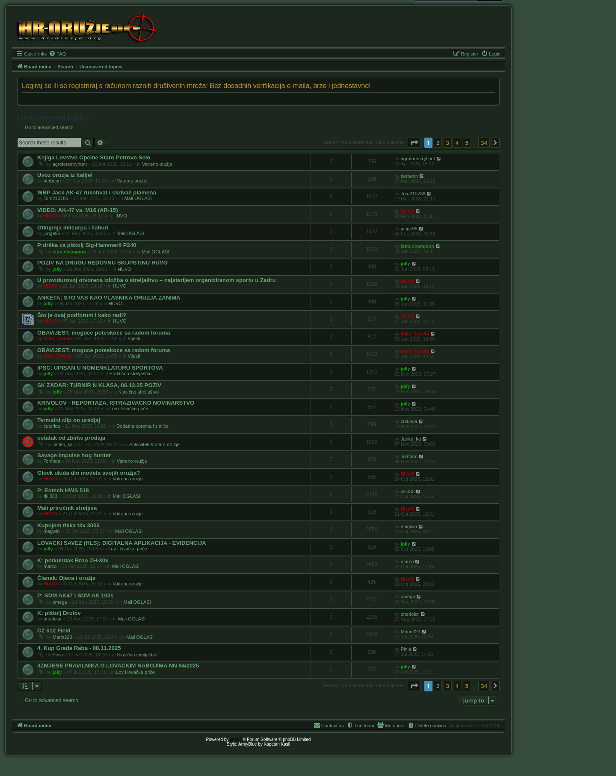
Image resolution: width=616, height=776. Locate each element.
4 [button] (457, 143)
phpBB (236, 739)
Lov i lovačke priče (129, 408)
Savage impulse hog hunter (74, 455)
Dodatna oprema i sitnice (142, 426)
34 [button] (484, 143)
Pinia (58, 654)
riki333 (50, 496)
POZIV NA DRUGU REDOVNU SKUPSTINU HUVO (102, 262)
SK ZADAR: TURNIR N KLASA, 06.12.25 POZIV (99, 385)
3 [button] (447, 143)
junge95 (52, 233)
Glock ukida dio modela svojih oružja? (88, 473)
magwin (52, 531)
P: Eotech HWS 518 (63, 490)
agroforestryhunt (70, 164)
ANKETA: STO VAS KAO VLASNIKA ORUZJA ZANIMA (109, 297)
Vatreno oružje (157, 164)
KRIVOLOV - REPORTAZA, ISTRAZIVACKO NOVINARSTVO (115, 403)
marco (50, 566)
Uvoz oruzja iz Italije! (65, 175)
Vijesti (133, 338)
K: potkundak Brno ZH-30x (72, 560)
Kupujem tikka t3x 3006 (68, 525)
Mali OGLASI (138, 198)
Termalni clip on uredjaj (68, 420)
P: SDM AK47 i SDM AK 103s (75, 595)
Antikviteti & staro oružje (154, 444)
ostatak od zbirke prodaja (71, 438)
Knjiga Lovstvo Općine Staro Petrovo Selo (94, 157)
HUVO (50, 215)
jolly (57, 269)
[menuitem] (57, 54)
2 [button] (437, 143)
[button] (414, 143)
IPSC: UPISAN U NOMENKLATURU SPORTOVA (100, 367)
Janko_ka (63, 444)
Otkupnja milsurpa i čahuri (72, 227)
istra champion (69, 251)
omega (60, 602)
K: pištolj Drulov (59, 613)
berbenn (52, 180)
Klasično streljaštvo (138, 391)
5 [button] (466, 143)
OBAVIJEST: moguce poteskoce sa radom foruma (103, 332)
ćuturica (52, 426)
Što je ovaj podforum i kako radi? (81, 315)
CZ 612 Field (54, 630)
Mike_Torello (58, 338)
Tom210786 (56, 198)
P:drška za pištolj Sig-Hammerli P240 (86, 245)
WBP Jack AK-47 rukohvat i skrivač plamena (96, 192)
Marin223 (62, 637)
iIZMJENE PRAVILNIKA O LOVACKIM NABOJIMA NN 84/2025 (118, 665)
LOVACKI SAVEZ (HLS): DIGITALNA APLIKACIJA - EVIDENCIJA (121, 543)
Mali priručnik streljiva (67, 508)
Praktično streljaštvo (130, 373)
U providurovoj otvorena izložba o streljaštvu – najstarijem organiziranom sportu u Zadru (156, 280)
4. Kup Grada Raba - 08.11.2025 (79, 648)
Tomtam (52, 461)
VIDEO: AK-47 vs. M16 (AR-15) (77, 210)
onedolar (53, 618)
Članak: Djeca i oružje (66, 578)
